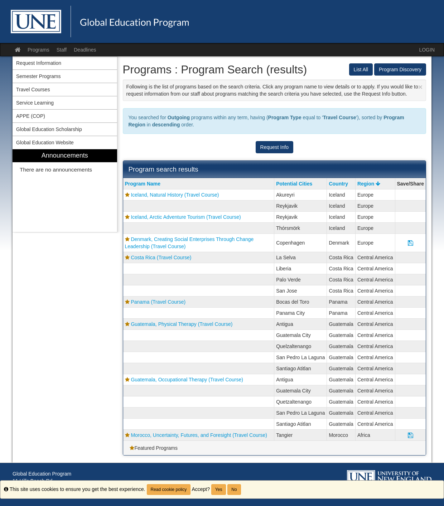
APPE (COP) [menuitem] (30, 116)
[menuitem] (65, 190)
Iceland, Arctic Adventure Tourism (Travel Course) (186, 217)
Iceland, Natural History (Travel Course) (175, 195)
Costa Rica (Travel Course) (161, 257)
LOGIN (427, 50)
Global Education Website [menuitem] (45, 142)
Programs (38, 50)
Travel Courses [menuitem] (33, 89)
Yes (218, 489)
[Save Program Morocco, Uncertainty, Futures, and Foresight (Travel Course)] (410, 435)
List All (361, 69)
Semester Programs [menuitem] (38, 76)
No (234, 489)
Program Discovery (400, 69)
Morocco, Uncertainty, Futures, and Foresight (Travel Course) (199, 435)
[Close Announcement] (420, 87)
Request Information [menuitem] (38, 63)
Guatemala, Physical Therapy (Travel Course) (181, 324)
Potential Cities (294, 184)
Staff (62, 50)
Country (338, 184)
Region (368, 184)
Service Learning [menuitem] (35, 103)
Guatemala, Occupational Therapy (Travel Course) (187, 379)
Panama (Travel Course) (158, 302)
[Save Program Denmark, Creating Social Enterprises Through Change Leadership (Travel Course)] (410, 243)
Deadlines (85, 50)
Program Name (143, 184)
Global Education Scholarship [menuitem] (49, 129)
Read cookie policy (169, 489)
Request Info (274, 147)
